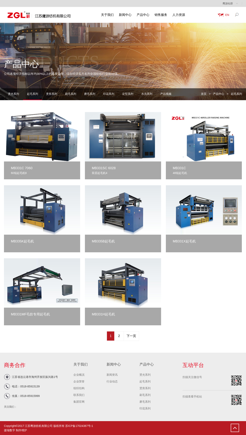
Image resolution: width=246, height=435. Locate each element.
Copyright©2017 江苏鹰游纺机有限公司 (28, 425)
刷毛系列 (70, 93)
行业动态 (112, 381)
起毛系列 (32, 93)
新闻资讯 (112, 374)
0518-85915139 (30, 386)
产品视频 (165, 93)
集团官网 (79, 401)
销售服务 (161, 14)
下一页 (131, 336)
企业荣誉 (79, 381)
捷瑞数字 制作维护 (15, 430)
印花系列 (108, 93)
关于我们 (107, 14)
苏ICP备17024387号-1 (79, 425)
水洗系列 (146, 93)
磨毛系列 (89, 93)
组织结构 (79, 388)
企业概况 (79, 374)
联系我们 (79, 395)
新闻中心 (125, 14)
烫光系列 (13, 93)
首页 (204, 93)
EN (227, 14)
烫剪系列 (51, 93)
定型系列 (127, 93)
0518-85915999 (30, 396)
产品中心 (143, 14)
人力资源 (178, 14)
